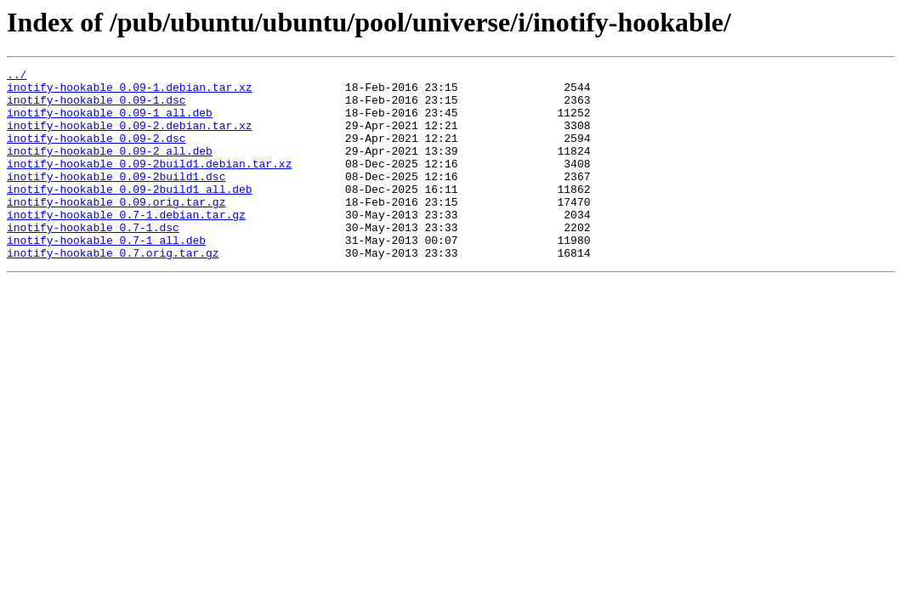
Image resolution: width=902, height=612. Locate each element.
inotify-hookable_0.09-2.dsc (96, 153)
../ (16, 76)
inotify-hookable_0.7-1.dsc (93, 260)
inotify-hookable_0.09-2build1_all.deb (129, 214)
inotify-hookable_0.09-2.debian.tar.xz (129, 137)
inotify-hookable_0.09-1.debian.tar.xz (129, 91)
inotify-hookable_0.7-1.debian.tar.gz (126, 244)
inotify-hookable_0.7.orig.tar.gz (113, 290)
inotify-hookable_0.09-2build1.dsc (116, 199)
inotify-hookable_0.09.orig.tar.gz (116, 229)
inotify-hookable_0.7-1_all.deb (106, 275)
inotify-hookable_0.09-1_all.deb (110, 122)
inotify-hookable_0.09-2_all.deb (110, 168)
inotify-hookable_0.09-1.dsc (96, 107)
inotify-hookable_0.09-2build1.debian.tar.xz (149, 183)
